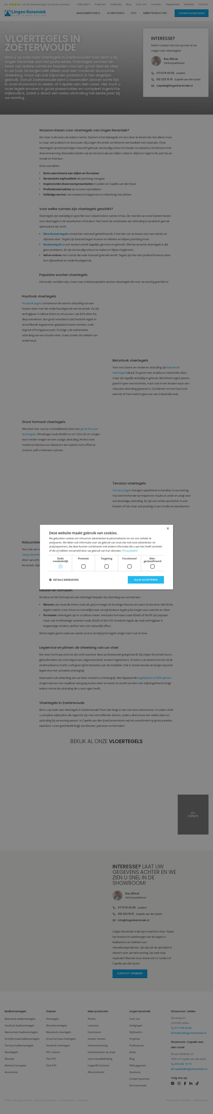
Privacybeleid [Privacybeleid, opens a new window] (129, 550)
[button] (64, 580)
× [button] (167, 528)
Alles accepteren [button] (146, 579)
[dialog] (106, 557)
